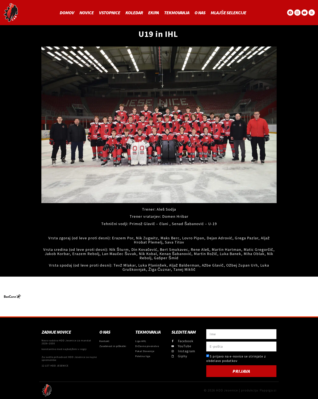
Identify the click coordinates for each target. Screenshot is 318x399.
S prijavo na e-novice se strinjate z (236, 358)
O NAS (199, 12)
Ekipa (153, 12)
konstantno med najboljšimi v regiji (64, 349)
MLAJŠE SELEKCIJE (228, 12)
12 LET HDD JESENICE (55, 365)
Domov (67, 12)
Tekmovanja (176, 12)
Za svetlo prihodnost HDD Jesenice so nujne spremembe (69, 358)
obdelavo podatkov (221, 361)
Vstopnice (109, 12)
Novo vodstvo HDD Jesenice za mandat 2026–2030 (66, 342)
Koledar (134, 12)
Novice (86, 12)
